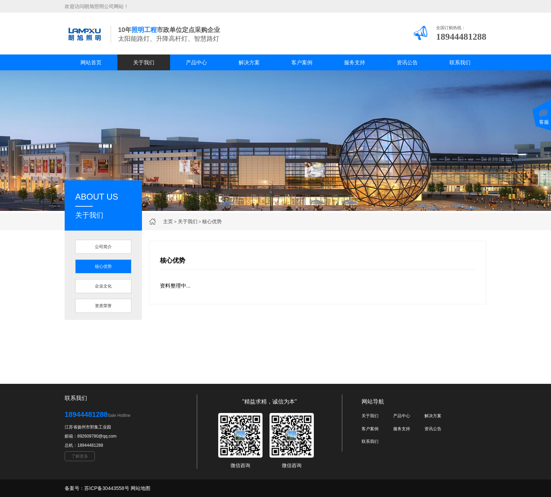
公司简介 (103, 246)
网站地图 (140, 488)
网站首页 (91, 62)
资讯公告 (407, 62)
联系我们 (460, 62)
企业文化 (103, 286)
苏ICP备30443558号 (106, 488)
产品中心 (196, 62)
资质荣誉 (103, 305)
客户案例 (301, 62)
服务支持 (354, 62)
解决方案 (249, 62)
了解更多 (79, 456)
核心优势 (212, 221)
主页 (168, 221)
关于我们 (143, 62)
